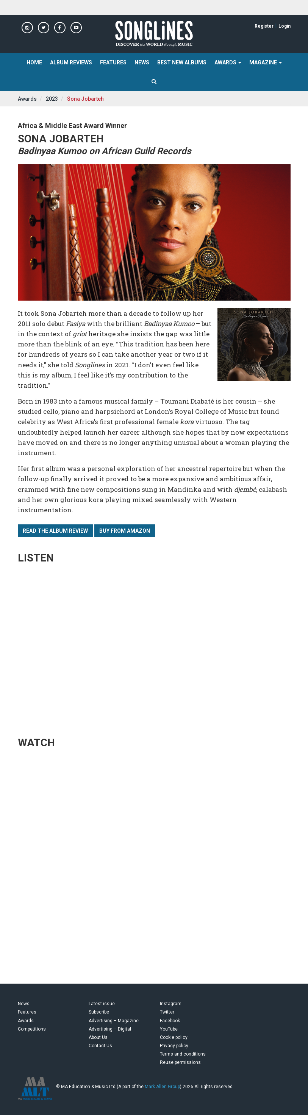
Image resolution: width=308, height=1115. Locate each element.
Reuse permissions (180, 1062)
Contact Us (100, 1045)
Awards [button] (227, 62)
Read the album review (55, 531)
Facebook (170, 1020)
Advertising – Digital (110, 1029)
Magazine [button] (265, 62)
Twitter (167, 1012)
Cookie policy (174, 1037)
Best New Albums (181, 62)
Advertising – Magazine (114, 1020)
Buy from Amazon (124, 531)
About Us (98, 1037)
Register (264, 26)
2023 (52, 99)
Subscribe (99, 1012)
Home (34, 62)
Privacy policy (174, 1045)
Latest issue (102, 1003)
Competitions (32, 1029)
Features (113, 62)
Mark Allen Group (162, 1086)
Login (284, 26)
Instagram (170, 1003)
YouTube (169, 1029)
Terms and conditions (183, 1054)
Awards (27, 99)
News (141, 62)
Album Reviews (71, 62)
